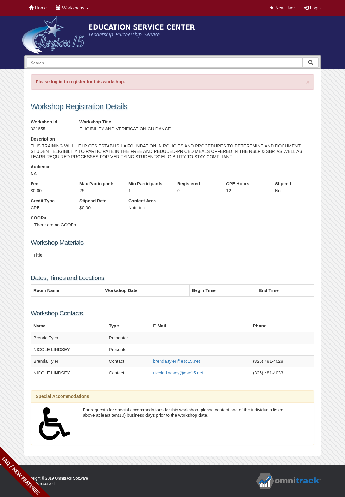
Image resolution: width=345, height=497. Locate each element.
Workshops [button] (72, 7)
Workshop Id (44, 121)
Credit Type (43, 200)
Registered (188, 183)
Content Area (142, 200)
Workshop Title (95, 121)
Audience (40, 166)
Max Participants (96, 183)
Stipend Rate (93, 200)
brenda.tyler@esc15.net (176, 361)
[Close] (308, 82)
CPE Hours (237, 183)
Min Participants (145, 183)
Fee (34, 183)
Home (38, 7)
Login (312, 7)
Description (43, 138)
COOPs (38, 217)
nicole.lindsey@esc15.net (178, 372)
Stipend (283, 183)
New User (282, 7)
